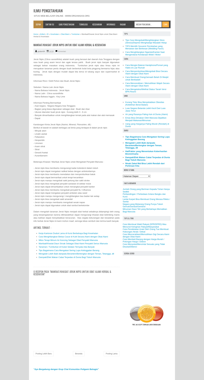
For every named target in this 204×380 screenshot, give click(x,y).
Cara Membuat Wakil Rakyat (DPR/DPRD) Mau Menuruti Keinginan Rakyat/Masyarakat (144, 225)
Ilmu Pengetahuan (66, 24)
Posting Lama (111, 354)
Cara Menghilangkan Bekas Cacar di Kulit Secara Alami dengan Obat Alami (73, 236)
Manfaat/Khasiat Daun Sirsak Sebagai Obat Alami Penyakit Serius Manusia (73, 243)
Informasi (111, 24)
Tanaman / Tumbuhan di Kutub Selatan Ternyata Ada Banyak (67, 247)
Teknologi (83, 24)
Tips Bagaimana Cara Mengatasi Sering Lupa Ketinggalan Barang (69, 250)
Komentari (62, 51)
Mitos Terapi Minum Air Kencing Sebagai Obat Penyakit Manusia (68, 240)
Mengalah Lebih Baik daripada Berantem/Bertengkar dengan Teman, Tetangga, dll (76, 254)
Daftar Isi (50, 24)
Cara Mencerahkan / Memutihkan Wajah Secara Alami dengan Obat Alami (147, 84)
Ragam (123, 24)
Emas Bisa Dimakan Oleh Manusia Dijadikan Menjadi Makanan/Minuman (145, 119)
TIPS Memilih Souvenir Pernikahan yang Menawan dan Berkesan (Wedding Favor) (144, 47)
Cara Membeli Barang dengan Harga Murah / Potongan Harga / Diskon (143, 240)
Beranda (78, 354)
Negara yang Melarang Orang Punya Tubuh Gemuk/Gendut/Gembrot (143, 205)
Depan (38, 24)
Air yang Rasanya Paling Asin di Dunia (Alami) (146, 114)
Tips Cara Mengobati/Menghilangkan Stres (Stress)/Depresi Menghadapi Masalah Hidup (146, 41)
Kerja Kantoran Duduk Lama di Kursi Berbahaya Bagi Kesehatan (68, 233)
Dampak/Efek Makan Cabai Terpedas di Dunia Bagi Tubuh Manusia (70, 257)
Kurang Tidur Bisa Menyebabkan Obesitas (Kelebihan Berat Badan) (144, 103)
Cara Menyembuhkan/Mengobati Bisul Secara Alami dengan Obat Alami (146, 72)
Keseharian (97, 24)
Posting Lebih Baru (44, 354)
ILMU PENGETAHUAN (48, 10)
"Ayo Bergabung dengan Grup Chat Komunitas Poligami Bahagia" (66, 369)
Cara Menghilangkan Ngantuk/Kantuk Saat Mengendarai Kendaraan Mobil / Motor (144, 53)
